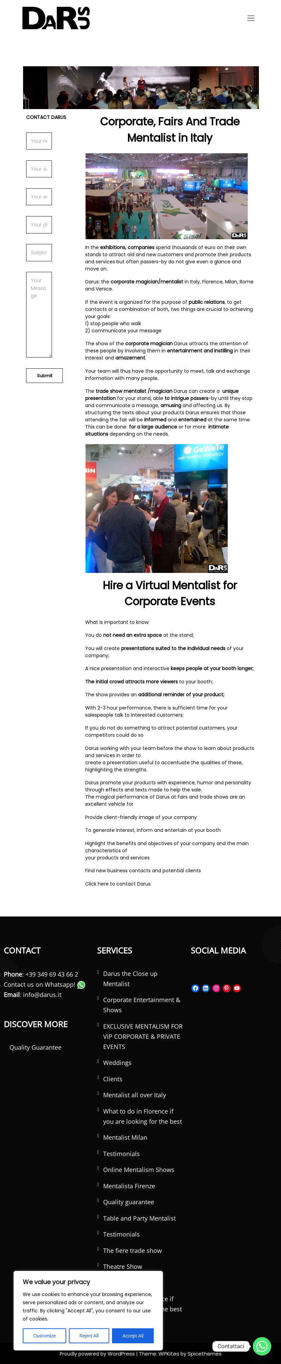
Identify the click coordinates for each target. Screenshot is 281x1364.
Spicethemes (202, 1353)
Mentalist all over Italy (134, 1095)
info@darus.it (42, 994)
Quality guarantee (128, 1202)
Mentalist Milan (125, 1137)
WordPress (123, 1353)
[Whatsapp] (262, 1346)
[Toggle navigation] (250, 18)
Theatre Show (122, 1266)
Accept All (133, 1336)
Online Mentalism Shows (138, 1170)
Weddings (117, 1063)
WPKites (170, 1353)
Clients (113, 1078)
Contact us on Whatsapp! (45, 984)
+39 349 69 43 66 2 (51, 974)
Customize (44, 1336)
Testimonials (121, 1153)
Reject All (88, 1336)
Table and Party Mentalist (139, 1218)
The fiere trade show (132, 1250)
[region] (88, 1310)
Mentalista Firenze (129, 1186)
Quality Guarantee (35, 1047)
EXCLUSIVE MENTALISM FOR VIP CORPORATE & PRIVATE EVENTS (143, 1036)
